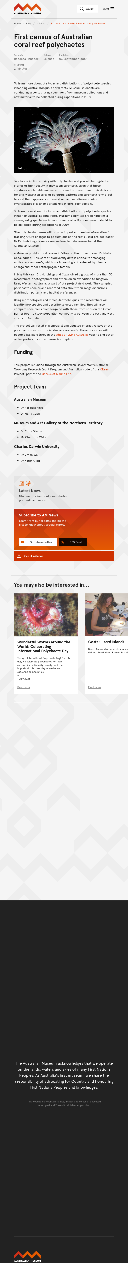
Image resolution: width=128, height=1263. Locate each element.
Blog (29, 23)
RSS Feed (75, 542)
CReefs (105, 369)
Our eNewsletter (40, 542)
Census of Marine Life (56, 374)
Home (17, 23)
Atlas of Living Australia (72, 334)
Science (41, 23)
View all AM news (33, 556)
